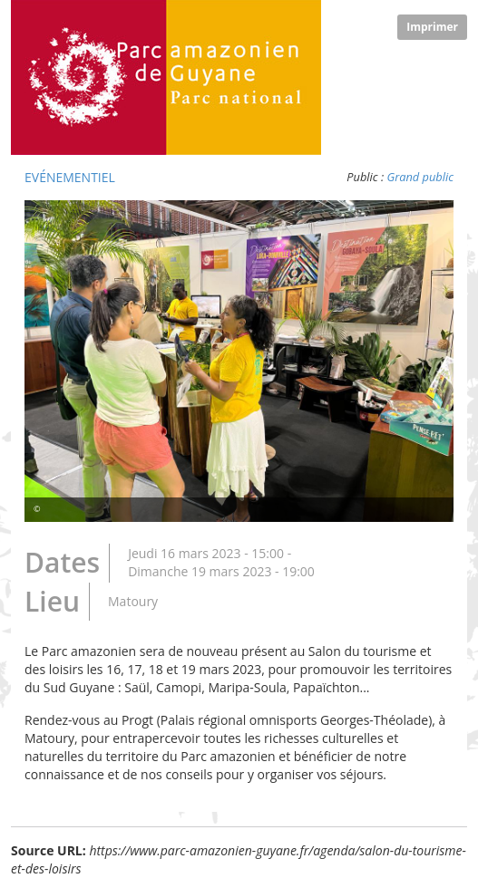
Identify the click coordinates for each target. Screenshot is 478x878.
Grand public (420, 177)
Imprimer (432, 26)
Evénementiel (69, 177)
